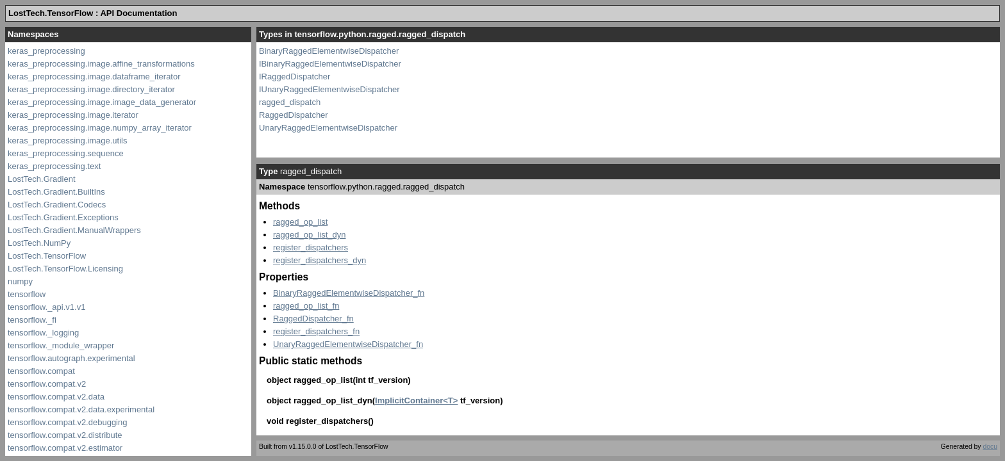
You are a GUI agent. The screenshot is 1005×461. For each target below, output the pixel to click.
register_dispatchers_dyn (319, 260)
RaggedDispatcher (293, 115)
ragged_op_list (300, 222)
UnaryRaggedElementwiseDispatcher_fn (348, 344)
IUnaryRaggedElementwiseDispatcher (329, 89)
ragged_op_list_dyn (309, 234)
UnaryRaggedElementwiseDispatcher (328, 128)
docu (990, 446)
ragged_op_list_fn (306, 306)
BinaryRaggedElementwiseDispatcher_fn (348, 293)
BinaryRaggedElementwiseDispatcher (329, 51)
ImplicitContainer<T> (416, 400)
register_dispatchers (310, 247)
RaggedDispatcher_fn (313, 318)
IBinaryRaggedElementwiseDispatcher (330, 64)
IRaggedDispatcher (294, 76)
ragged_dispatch (289, 102)
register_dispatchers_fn (316, 331)
